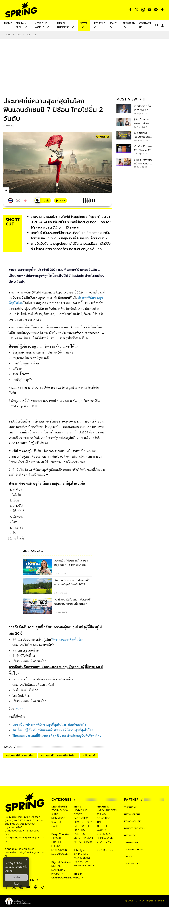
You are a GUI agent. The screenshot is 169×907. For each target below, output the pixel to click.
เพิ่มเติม (9, 870)
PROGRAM (103, 806)
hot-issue (80, 810)
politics (79, 834)
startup (56, 822)
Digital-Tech (59, 806)
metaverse (58, 818)
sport (78, 814)
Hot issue (31, 34)
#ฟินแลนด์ (89, 756)
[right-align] (156, 25)
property (57, 874)
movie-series (82, 858)
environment (60, 850)
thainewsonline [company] (135, 849)
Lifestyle (79, 850)
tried (100, 822)
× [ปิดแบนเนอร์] (26, 859)
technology (59, 810)
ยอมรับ (16, 877)
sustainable (59, 854)
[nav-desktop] (8, 23)
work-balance (84, 865)
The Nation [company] (132, 807)
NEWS (18, 34)
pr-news (79, 830)
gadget (56, 826)
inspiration (81, 861)
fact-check (82, 818)
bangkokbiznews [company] (136, 828)
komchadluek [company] (133, 821)
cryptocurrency (62, 877)
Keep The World (61, 834)
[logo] (21, 10)
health (78, 877)
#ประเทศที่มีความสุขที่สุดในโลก (58, 756)
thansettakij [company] (133, 863)
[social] (130, 10)
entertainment (83, 838)
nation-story (83, 842)
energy (56, 846)
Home (8, 34)
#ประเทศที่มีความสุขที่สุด (20, 756)
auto (54, 814)
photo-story (83, 822)
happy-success (107, 810)
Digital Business (61, 862)
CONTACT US (105, 850)
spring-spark (105, 834)
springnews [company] (132, 842)
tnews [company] (128, 856)
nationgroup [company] (133, 814)
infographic (82, 826)
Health (78, 874)
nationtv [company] (130, 835)
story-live (104, 842)
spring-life (81, 854)
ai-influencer (105, 838)
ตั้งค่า (16, 884)
